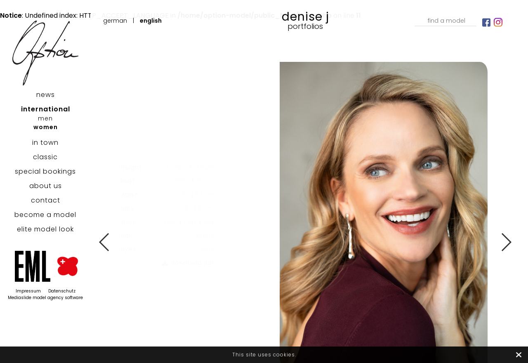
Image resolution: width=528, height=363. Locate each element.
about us (45, 186)
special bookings (45, 171)
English (151, 20)
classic (45, 157)
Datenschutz (61, 291)
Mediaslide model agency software (45, 298)
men (45, 118)
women (45, 127)
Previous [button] (104, 242)
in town (45, 142)
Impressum (28, 291)
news (45, 94)
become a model (45, 214)
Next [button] (506, 242)
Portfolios (305, 26)
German (115, 20)
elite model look (45, 229)
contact (45, 200)
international (45, 109)
